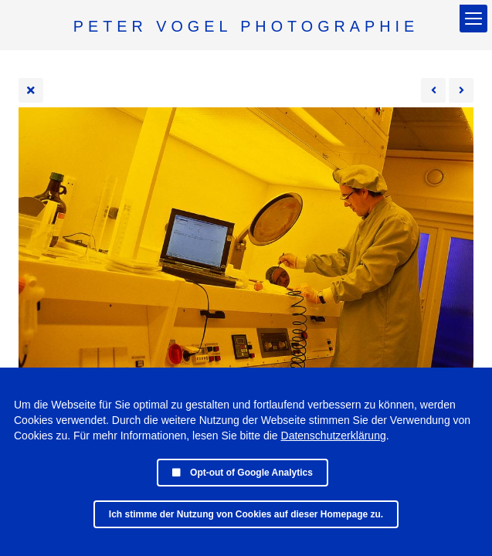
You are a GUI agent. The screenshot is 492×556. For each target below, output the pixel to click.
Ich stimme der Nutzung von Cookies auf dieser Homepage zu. (246, 514)
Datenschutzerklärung (333, 435)
